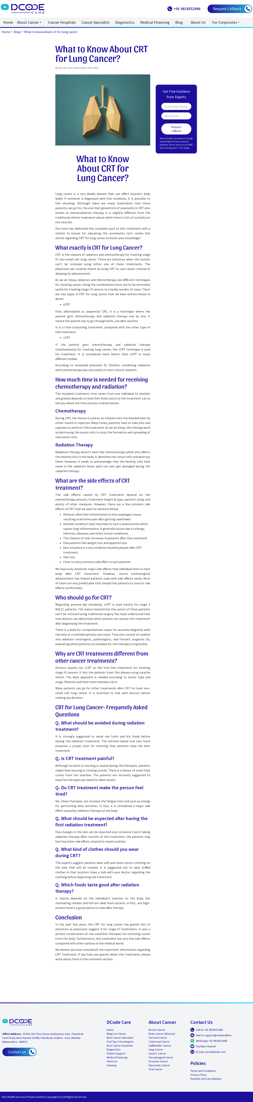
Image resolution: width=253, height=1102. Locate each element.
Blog (19, 32)
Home (7, 32)
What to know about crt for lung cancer (50, 32)
